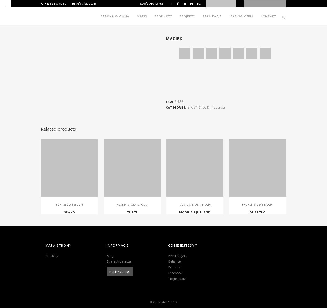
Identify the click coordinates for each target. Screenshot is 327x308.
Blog (110, 255)
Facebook (175, 273)
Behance (174, 261)
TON (59, 204)
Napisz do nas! (119, 271)
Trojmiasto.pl (177, 279)
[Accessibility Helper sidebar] (5, 5)
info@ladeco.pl (86, 4)
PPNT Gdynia (177, 255)
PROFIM (121, 204)
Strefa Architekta (151, 4)
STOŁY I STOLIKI (199, 107)
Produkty (51, 255)
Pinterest (174, 267)
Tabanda (218, 107)
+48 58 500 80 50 (55, 4)
